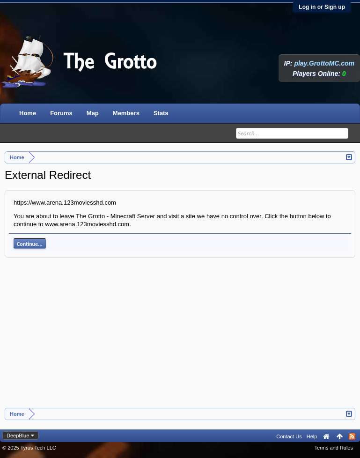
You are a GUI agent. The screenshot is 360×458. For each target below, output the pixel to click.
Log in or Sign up (322, 7)
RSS (352, 436)
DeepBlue (18, 435)
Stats (161, 113)
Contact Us (288, 436)
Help (312, 436)
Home (27, 113)
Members (126, 113)
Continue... (30, 244)
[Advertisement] (180, 337)
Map (93, 113)
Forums (61, 113)
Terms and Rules (333, 448)
